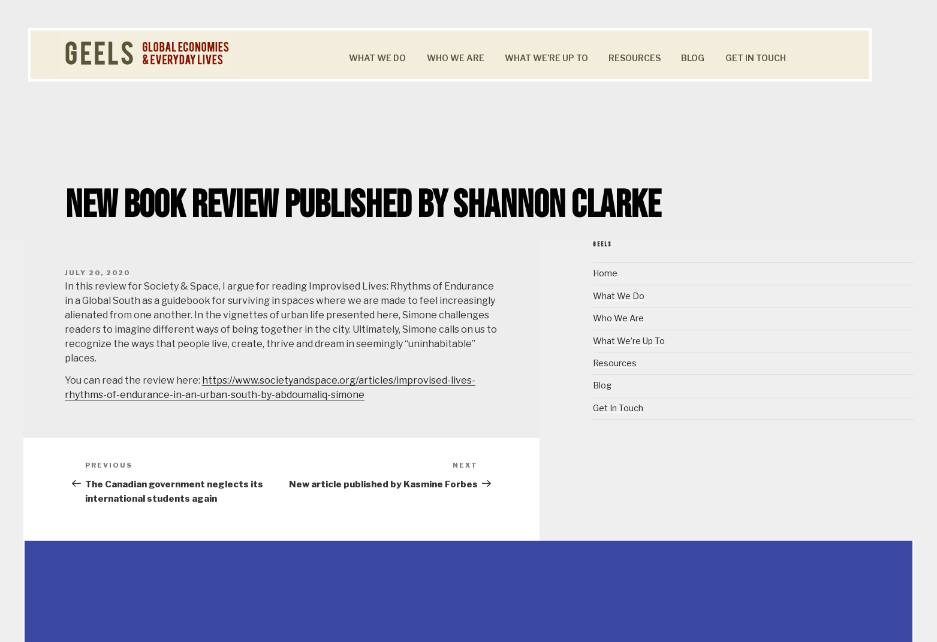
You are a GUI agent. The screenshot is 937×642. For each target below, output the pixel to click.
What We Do (377, 58)
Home (605, 273)
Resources (634, 58)
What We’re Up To (546, 58)
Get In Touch (755, 58)
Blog (692, 58)
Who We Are (455, 58)
